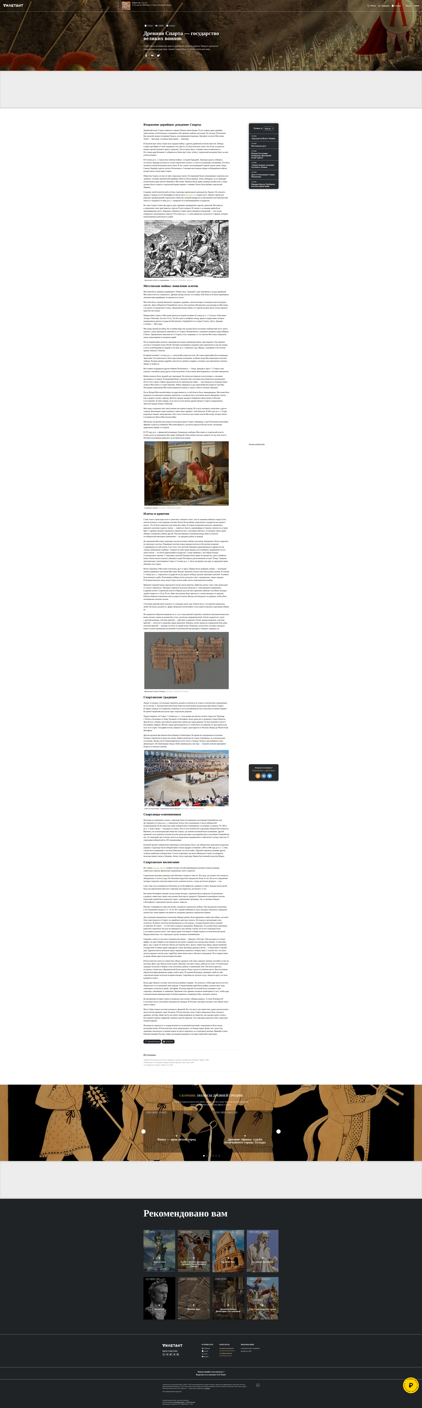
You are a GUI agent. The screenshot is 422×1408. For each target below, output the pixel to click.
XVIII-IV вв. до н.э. (191, 1279)
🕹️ (407, 6)
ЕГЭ (147, 1232)
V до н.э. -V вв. (229, 1232)
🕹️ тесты (205, 1354)
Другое (152, 1232)
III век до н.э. (266, 1279)
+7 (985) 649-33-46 (190, 1402)
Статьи (148, 1112)
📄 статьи (205, 1351)
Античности (191, 195)
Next (278, 1131)
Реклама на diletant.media (257, 444)
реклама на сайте (246, 1351)
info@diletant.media (225, 1355)
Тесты (252, 1232)
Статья (148, 26)
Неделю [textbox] (268, 129)
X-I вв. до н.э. (162, 1112)
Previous (143, 1131)
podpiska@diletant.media (227, 1350)
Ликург (163, 868)
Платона (155, 868)
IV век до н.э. (265, 1232)
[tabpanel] (176, 1131)
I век (157, 1279)
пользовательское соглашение (250, 1348)
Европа (154, 1112)
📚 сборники (206, 1348)
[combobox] (268, 128)
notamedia (207, 1388)
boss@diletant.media (179, 1402)
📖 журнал (205, 1356)
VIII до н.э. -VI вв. (232, 1112)
